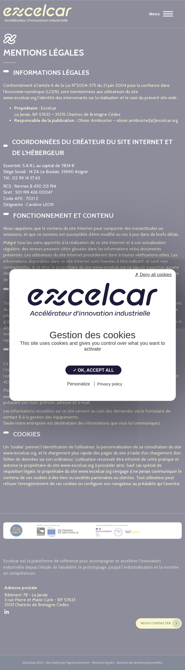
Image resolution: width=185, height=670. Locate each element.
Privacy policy (109, 383)
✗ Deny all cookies (153, 274)
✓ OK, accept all (93, 370)
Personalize (78, 383)
